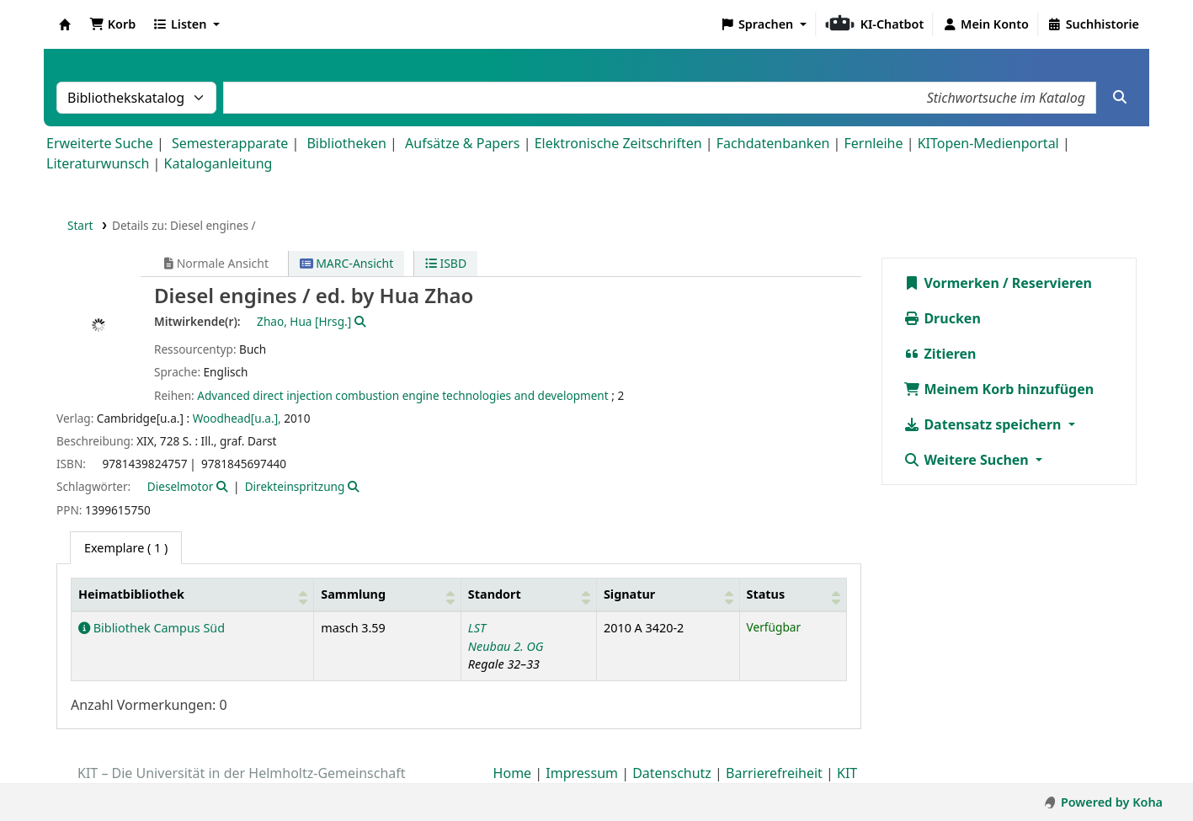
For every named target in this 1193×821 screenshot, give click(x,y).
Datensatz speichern (983, 424)
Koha (65, 24)
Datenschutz (671, 773)
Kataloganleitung (218, 163)
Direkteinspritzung (295, 486)
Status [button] (766, 594)
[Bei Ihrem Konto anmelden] (985, 24)
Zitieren (939, 353)
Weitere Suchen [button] (967, 459)
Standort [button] (494, 594)
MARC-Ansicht (347, 263)
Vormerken (951, 283)
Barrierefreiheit (774, 773)
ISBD (445, 263)
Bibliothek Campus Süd (151, 628)
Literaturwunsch (97, 163)
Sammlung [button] (353, 594)
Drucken (942, 318)
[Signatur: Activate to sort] (667, 594)
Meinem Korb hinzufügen (998, 389)
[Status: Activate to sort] (793, 594)
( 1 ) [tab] (126, 548)
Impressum (582, 773)
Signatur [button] (629, 594)
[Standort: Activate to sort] (528, 594)
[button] (112, 24)
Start (80, 225)
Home (512, 773)
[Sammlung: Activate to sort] (387, 594)
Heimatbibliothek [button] (131, 594)
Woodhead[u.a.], (237, 418)
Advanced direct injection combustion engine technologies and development (402, 395)
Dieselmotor (180, 486)
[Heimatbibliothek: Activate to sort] (193, 594)
